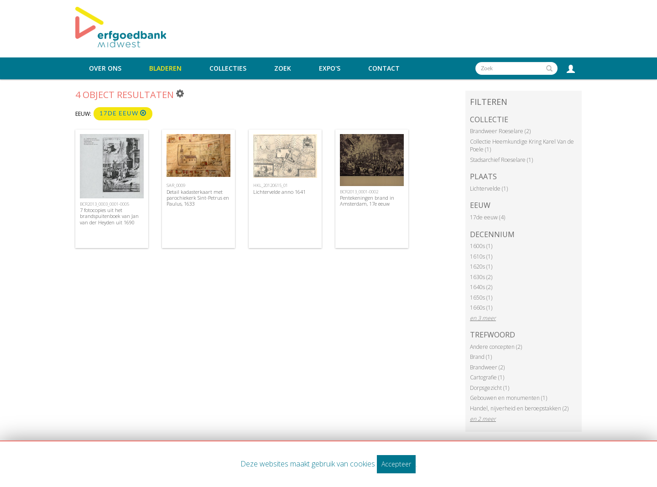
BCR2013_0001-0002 (359, 192)
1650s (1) (481, 297)
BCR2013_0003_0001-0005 (104, 204)
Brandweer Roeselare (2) (500, 131)
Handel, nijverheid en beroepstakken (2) (519, 408)
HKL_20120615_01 (270, 185)
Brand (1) (481, 357)
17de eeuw (122, 113)
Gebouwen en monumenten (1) (508, 398)
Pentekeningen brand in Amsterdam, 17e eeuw (367, 200)
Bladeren (165, 68)
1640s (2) (481, 287)
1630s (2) (481, 277)
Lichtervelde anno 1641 (279, 191)
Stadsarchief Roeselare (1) (501, 160)
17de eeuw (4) (487, 217)
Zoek (282, 68)
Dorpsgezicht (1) (489, 388)
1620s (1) (481, 266)
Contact (384, 68)
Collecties (227, 68)
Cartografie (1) (487, 377)
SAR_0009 (176, 185)
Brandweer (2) (487, 367)
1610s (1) (481, 256)
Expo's (329, 68)
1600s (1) (481, 246)
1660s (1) (481, 307)
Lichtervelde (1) (489, 188)
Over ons (105, 68)
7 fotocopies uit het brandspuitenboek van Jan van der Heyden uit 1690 (109, 216)
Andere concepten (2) (496, 347)
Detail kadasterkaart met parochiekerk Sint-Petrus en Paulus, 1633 (198, 197)
